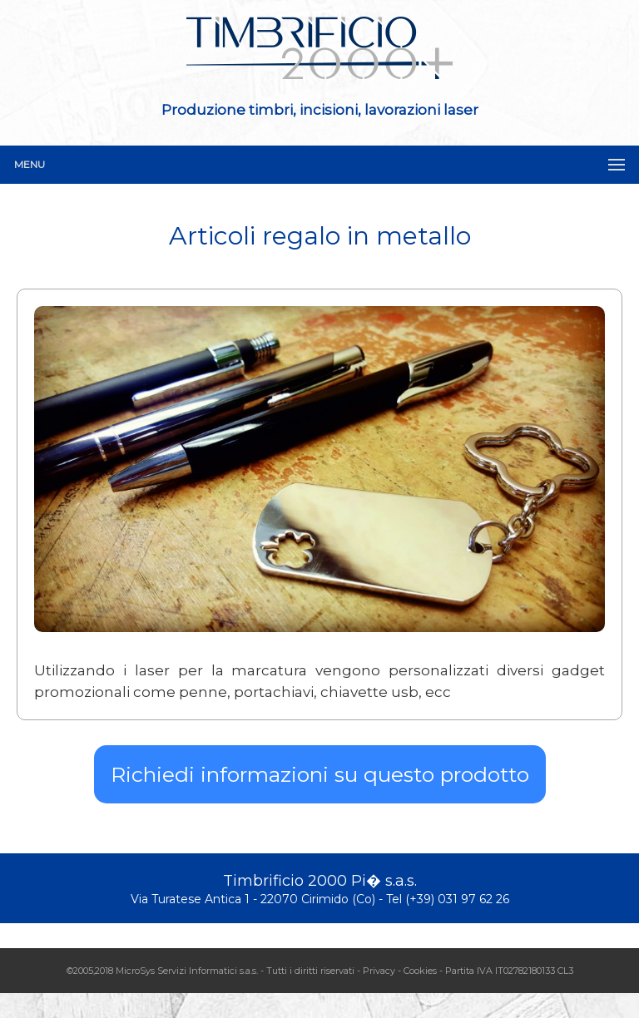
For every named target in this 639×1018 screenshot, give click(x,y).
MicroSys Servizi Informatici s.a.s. (187, 970)
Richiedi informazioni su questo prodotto (320, 774)
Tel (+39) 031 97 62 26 (447, 899)
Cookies (420, 970)
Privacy (379, 970)
